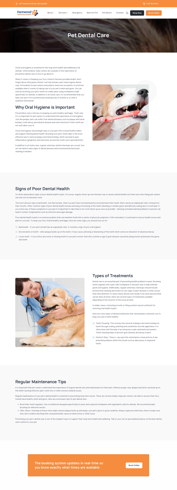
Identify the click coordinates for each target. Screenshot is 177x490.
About (50, 12)
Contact (120, 12)
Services (62, 12)
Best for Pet (92, 12)
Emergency (77, 12)
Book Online (153, 13)
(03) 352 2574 (152, 3)
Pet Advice (107, 12)
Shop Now (137, 13)
